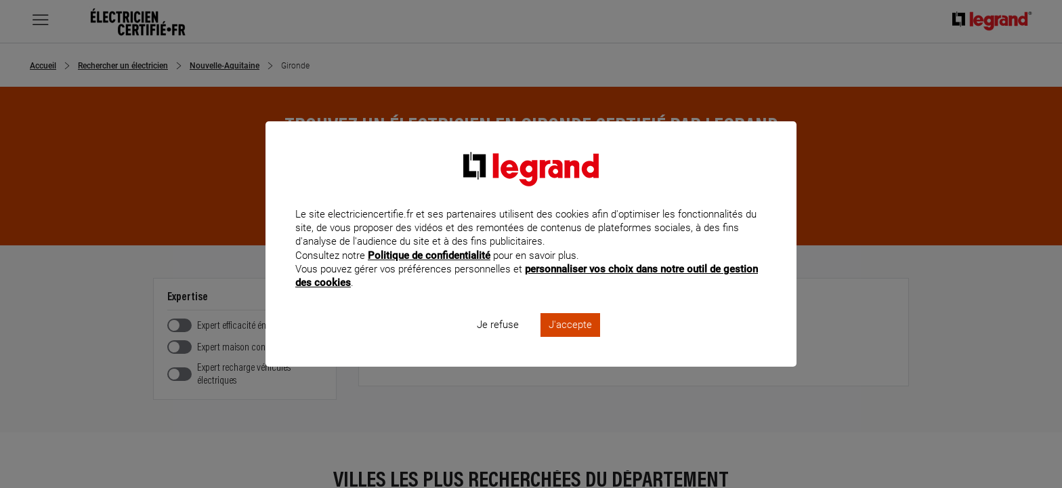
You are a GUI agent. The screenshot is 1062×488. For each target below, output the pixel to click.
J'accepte (570, 343)
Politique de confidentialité (429, 273)
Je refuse (498, 343)
